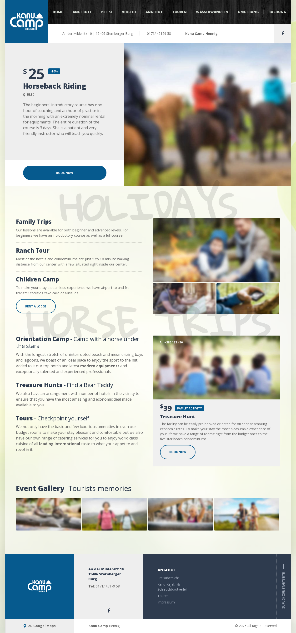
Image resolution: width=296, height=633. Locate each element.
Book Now (64, 173)
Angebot (154, 12)
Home (58, 12)
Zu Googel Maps (40, 625)
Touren (179, 12)
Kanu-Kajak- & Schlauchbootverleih (172, 587)
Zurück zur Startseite (283, 586)
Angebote (82, 12)
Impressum (166, 602)
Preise (107, 12)
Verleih (129, 12)
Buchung (277, 12)
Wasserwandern (212, 12)
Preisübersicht (168, 578)
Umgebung (248, 12)
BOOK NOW (177, 452)
